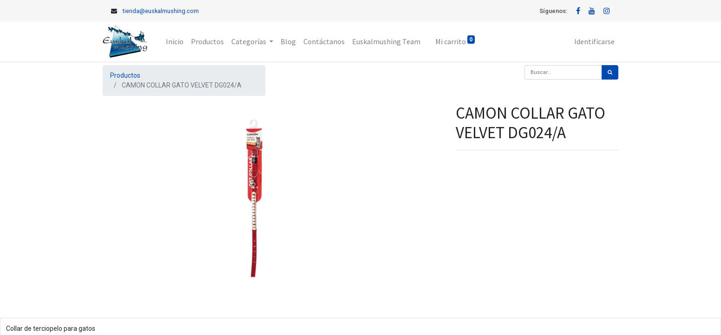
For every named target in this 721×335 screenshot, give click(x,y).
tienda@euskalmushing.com (161, 10)
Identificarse (594, 41)
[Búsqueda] (610, 72)
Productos (125, 75)
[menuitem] (174, 41)
